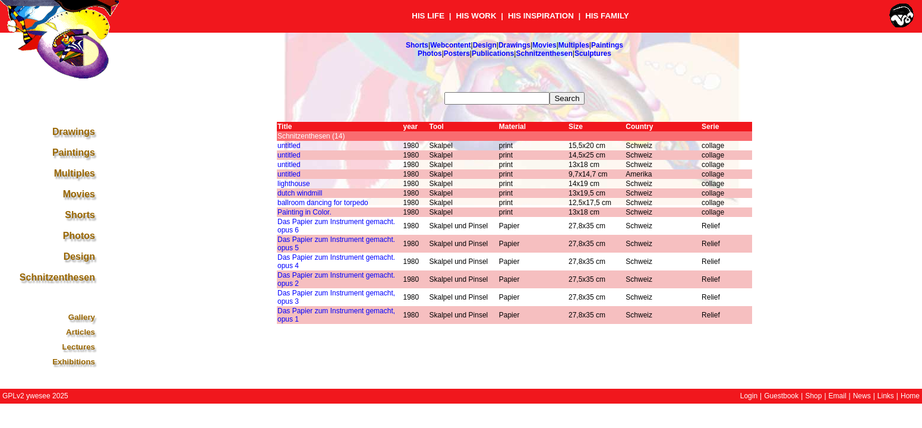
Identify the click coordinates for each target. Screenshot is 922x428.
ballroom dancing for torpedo (322, 203)
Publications (493, 53)
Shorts (417, 45)
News (862, 396)
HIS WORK (476, 15)
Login (748, 396)
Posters (457, 53)
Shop (813, 396)
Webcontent (450, 45)
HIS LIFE (428, 15)
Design (485, 45)
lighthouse (293, 184)
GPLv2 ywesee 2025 (35, 396)
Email (838, 396)
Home (910, 396)
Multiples (573, 45)
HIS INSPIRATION (541, 15)
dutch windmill (299, 193)
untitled (289, 145)
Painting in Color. (304, 212)
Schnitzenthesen (544, 53)
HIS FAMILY (607, 15)
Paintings (607, 45)
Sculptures (592, 53)
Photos (430, 53)
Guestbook (781, 396)
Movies (544, 45)
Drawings (514, 45)
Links (885, 396)
